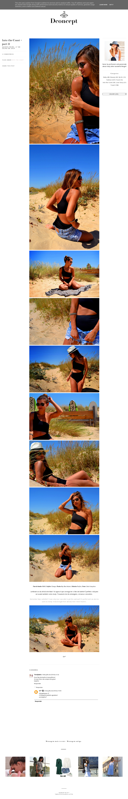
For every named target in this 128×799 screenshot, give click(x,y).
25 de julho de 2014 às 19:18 (52, 691)
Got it (111, 4)
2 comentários (8, 54)
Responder (37, 683)
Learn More (103, 4)
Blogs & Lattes (68, 794)
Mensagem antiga (74, 741)
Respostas (39, 687)
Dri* (40, 691)
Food (118, 80)
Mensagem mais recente (56, 741)
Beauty (112, 77)
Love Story (119, 82)
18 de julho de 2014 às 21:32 (50, 674)
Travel (113, 85)
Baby (105, 77)
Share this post (8, 66)
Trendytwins (38, 674)
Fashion (109, 80)
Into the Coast (18, 60)
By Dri (121, 77)
